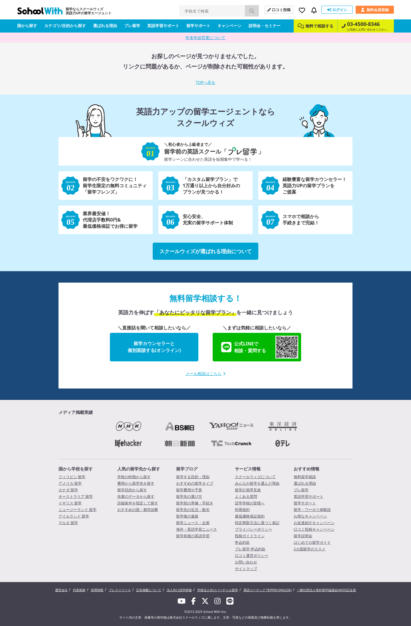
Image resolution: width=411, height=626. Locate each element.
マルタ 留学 (68, 522)
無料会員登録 (375, 9)
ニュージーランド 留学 (77, 509)
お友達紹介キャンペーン (314, 522)
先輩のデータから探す (135, 496)
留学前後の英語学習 (192, 535)
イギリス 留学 (70, 503)
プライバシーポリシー (253, 529)
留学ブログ (187, 469)
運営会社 (61, 590)
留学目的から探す (132, 489)
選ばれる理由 (105, 25)
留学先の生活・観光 (192, 509)
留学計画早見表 (248, 489)
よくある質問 (246, 496)
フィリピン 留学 (72, 476)
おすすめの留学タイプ (194, 483)
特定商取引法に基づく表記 (257, 522)
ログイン (337, 9)
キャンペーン (229, 25)
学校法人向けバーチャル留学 (217, 590)
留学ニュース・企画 (192, 522)
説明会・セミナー (265, 25)
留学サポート (198, 25)
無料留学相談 (305, 476)
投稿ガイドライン (250, 535)
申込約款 (242, 542)
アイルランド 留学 (74, 516)
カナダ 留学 (68, 489)
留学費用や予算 (189, 489)
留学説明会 (303, 535)
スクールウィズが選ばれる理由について (205, 251)
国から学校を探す (76, 469)
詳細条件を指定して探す (137, 503)
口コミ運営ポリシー (251, 555)
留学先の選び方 (189, 496)
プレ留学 (132, 25)
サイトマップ (246, 568)
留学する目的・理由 (192, 476)
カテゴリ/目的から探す (65, 25)
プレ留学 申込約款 (250, 548)
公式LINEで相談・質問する (259, 347)
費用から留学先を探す (135, 483)
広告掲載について (148, 590)
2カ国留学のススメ (309, 548)
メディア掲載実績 (76, 412)
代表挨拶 (79, 590)
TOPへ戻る (205, 82)
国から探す (27, 25)
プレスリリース (120, 590)
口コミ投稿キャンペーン (314, 529)
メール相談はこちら (205, 373)
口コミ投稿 (279, 9)
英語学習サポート (163, 25)
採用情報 (97, 590)
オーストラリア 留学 (76, 496)
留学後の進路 (187, 516)
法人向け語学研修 (179, 590)
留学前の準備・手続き (194, 503)
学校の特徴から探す (134, 476)
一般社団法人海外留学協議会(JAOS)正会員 (326, 590)
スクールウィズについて (255, 476)
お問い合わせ (246, 562)
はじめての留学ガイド (312, 542)
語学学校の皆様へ (250, 503)
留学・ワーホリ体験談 (312, 509)
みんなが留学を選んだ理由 (257, 483)
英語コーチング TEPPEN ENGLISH (267, 590)
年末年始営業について (205, 37)
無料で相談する (315, 26)
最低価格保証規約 (250, 516)
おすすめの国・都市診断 (137, 509)
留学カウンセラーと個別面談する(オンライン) (154, 346)
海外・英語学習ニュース (196, 529)
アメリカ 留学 (70, 483)
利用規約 (242, 509)
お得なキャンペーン (310, 516)
